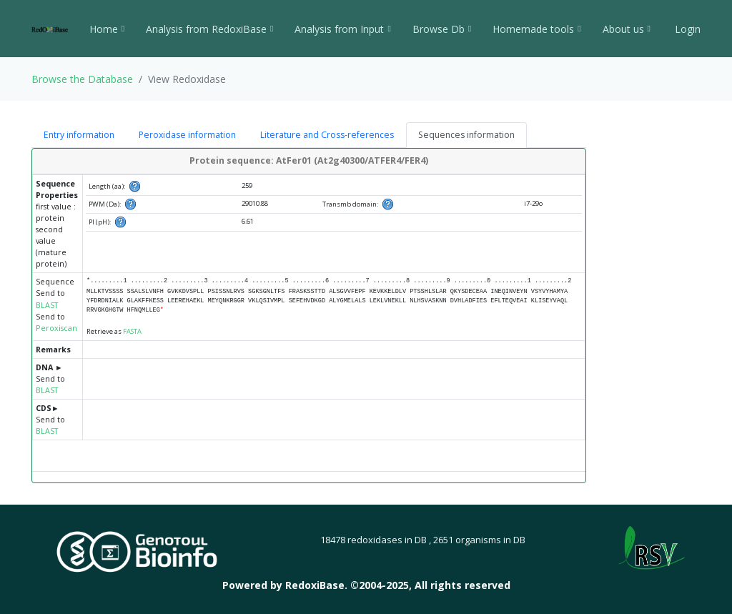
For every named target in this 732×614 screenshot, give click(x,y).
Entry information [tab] (79, 135)
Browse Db (441, 29)
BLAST (47, 305)
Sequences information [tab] (466, 135)
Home (106, 29)
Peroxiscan (56, 328)
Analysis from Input (342, 29)
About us (627, 29)
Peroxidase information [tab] (187, 135)
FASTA (132, 331)
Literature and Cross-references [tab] (327, 135)
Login (686, 29)
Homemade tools (536, 29)
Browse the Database (82, 79)
